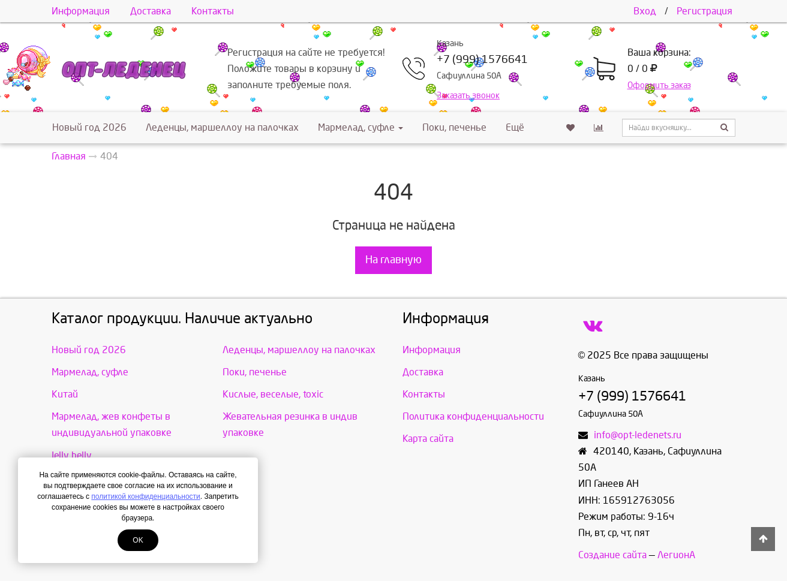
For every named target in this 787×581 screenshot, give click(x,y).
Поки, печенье (454, 127)
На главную (393, 260)
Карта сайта (427, 439)
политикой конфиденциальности (145, 496)
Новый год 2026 (89, 127)
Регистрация (704, 11)
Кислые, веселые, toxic (273, 394)
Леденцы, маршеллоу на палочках (222, 127)
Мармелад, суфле (360, 127)
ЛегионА (676, 555)
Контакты (212, 11)
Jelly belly (72, 455)
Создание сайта (612, 555)
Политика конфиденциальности (473, 416)
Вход (644, 11)
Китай (65, 394)
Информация (81, 11)
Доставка (150, 11)
